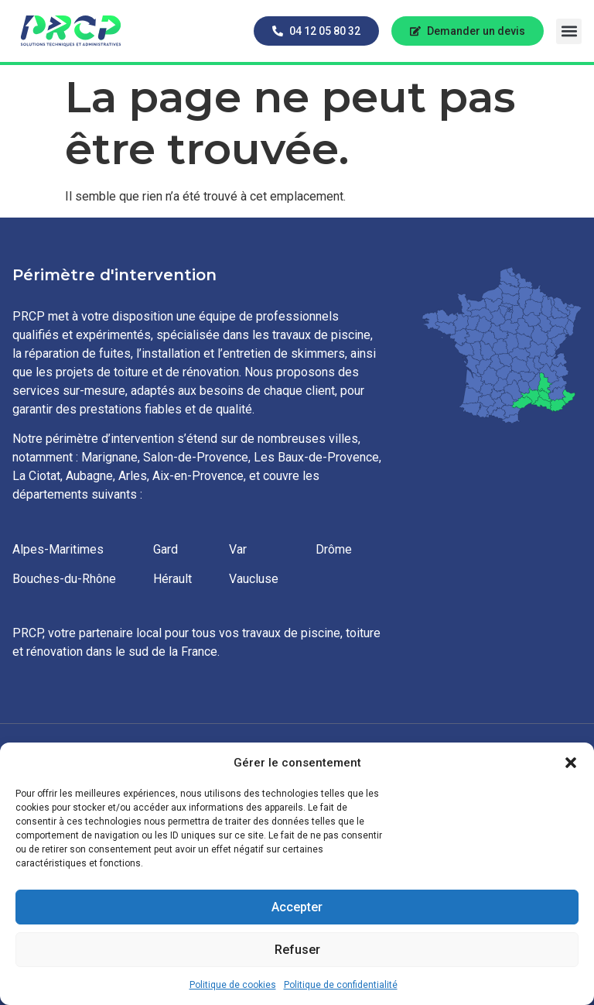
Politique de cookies (232, 984)
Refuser (297, 950)
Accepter (297, 907)
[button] (571, 762)
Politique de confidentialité (341, 984)
